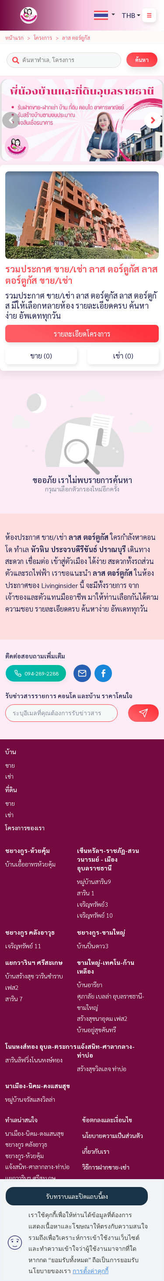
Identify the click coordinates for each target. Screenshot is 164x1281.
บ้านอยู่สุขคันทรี (96, 1030)
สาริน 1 (85, 893)
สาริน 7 (14, 999)
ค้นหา (142, 59)
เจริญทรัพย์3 (92, 904)
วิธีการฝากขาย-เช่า (105, 1167)
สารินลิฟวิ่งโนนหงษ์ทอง (34, 1060)
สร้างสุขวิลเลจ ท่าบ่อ (101, 1068)
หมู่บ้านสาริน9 (94, 881)
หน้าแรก (14, 37)
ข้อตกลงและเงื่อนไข (107, 1120)
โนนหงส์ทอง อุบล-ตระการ (41, 1046)
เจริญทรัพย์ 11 (23, 946)
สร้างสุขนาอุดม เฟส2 (102, 1018)
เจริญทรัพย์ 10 (95, 915)
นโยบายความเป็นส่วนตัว (112, 1135)
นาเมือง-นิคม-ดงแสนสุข (37, 1086)
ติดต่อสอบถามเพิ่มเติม (35, 656)
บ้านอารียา (89, 985)
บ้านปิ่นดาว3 (92, 946)
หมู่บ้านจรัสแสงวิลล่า (30, 1099)
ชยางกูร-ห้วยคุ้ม (27, 850)
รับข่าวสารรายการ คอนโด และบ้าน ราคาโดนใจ (69, 696)
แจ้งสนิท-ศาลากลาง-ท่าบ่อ (37, 1166)
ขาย (10, 765)
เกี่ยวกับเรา (95, 1151)
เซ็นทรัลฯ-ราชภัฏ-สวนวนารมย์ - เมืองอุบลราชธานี (108, 859)
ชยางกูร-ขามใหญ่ (101, 932)
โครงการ (43, 37)
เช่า (9, 776)
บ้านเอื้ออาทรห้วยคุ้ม (30, 864)
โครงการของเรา (25, 828)
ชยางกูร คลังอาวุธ (30, 932)
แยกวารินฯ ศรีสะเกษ (34, 962)
